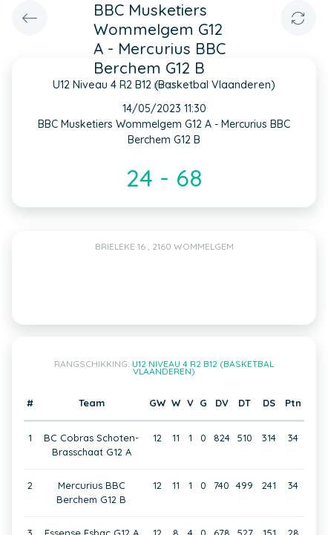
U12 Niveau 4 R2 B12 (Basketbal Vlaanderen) (203, 367)
